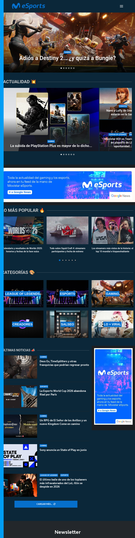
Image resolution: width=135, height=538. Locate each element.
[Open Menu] (121, 6)
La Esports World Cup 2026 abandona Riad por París (63, 392)
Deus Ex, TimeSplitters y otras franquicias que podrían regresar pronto (64, 363)
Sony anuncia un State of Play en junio (63, 450)
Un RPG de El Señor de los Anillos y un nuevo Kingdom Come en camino (63, 422)
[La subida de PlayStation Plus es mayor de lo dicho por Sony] (51, 119)
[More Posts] (45, 504)
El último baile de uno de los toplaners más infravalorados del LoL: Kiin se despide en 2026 (63, 483)
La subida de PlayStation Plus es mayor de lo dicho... (51, 146)
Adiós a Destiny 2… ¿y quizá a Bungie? (67, 58)
